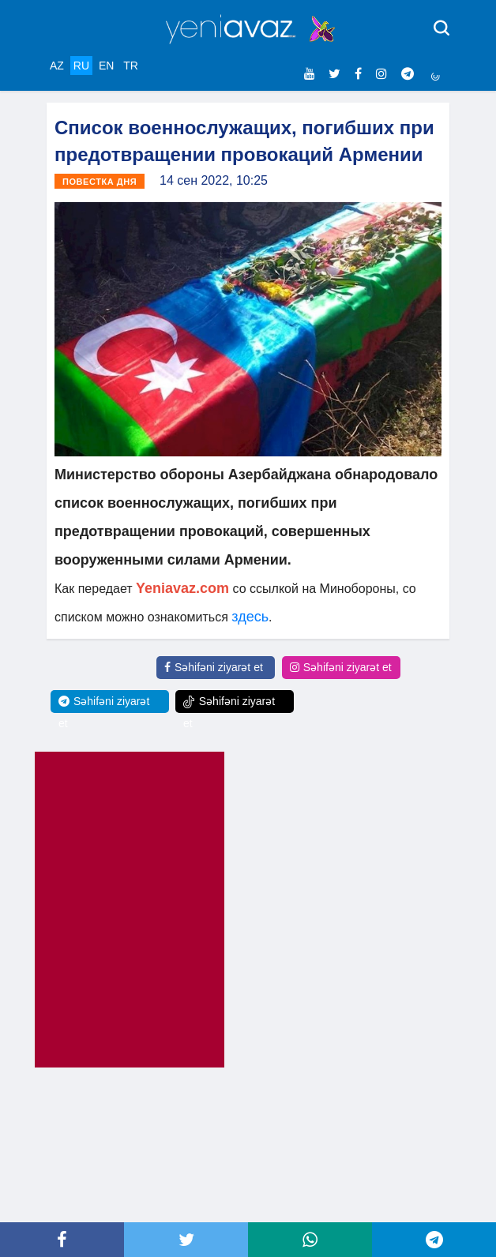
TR (130, 65)
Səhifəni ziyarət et (213, 667)
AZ (57, 65)
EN (106, 65)
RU (81, 65)
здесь (250, 617)
